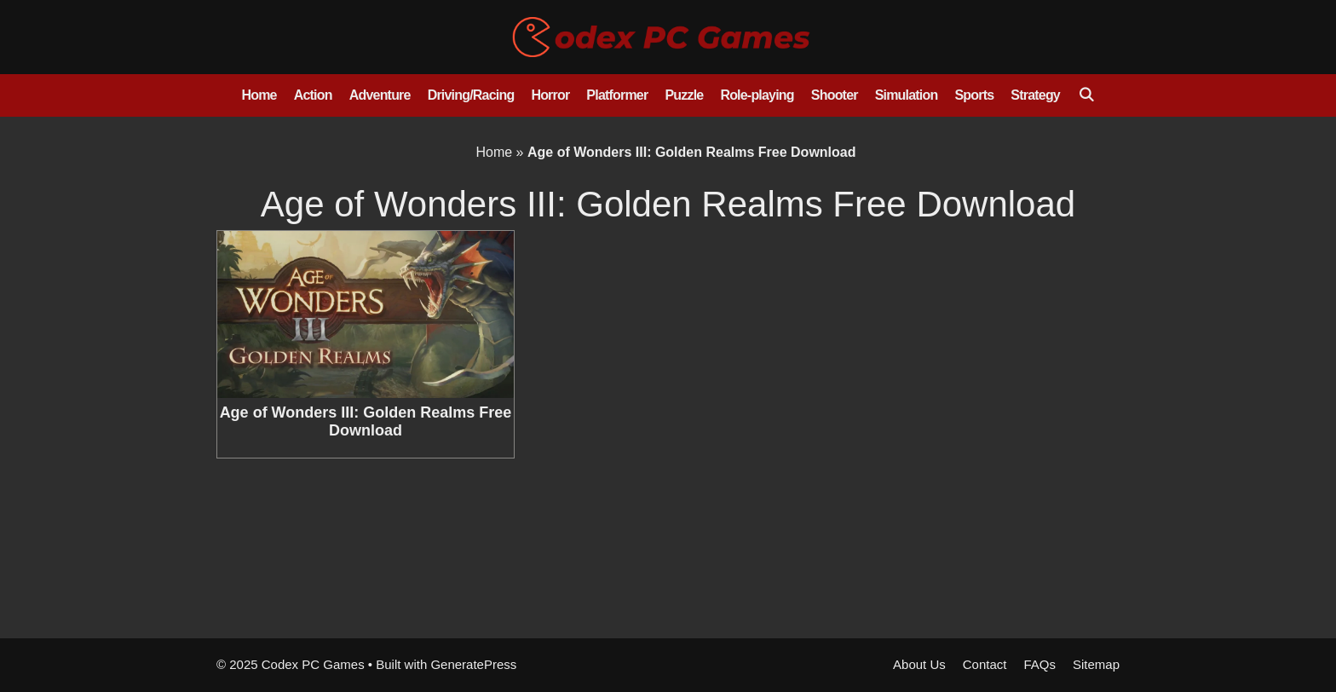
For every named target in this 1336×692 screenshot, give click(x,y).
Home (258, 95)
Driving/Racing (471, 95)
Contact (985, 664)
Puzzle (684, 95)
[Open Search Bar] (1085, 95)
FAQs (1039, 664)
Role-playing (756, 95)
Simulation (906, 95)
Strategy (1035, 95)
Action (313, 95)
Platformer (617, 95)
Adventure (380, 95)
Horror (550, 95)
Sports (973, 95)
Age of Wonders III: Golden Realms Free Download (366, 422)
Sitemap (1096, 664)
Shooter (834, 95)
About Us (919, 664)
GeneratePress (473, 664)
